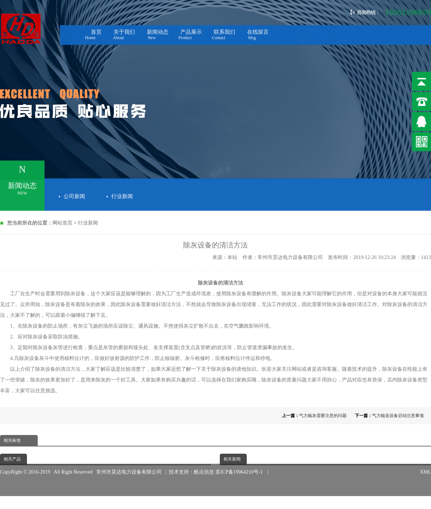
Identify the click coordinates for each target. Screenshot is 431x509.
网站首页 (62, 223)
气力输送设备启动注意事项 (398, 415)
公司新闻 (74, 195)
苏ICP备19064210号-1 (240, 468)
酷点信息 (204, 468)
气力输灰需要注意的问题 (323, 415)
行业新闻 (122, 195)
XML (425, 468)
